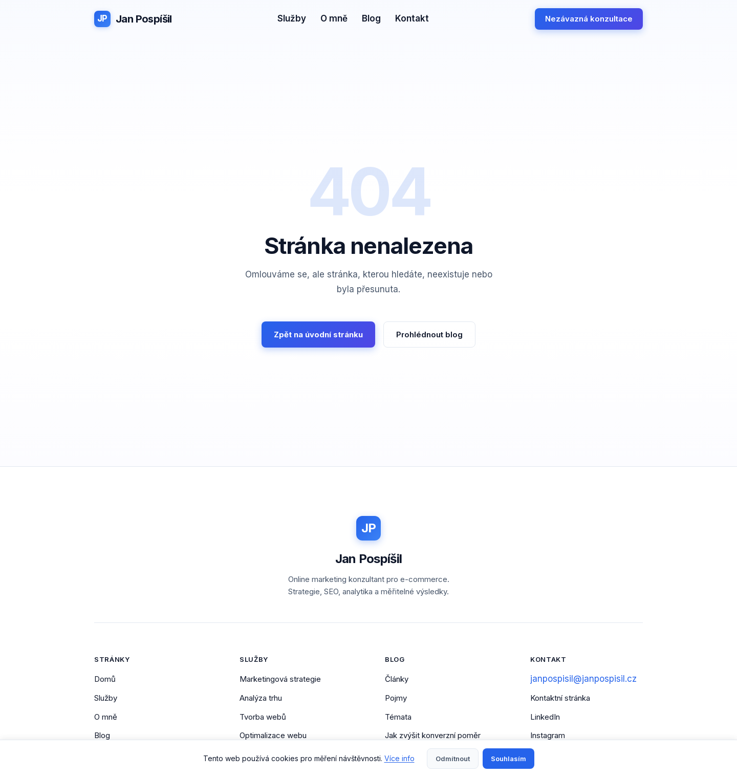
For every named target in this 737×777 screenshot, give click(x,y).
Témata (398, 717)
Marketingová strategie (280, 679)
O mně (334, 18)
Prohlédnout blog (429, 334)
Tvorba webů (263, 717)
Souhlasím (508, 758)
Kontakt (412, 18)
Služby (291, 18)
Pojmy (396, 698)
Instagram (547, 735)
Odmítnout (453, 758)
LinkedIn (545, 717)
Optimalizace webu (273, 735)
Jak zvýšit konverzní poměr (433, 735)
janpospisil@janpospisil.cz (583, 679)
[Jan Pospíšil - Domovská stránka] (133, 19)
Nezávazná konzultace (589, 19)
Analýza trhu (261, 698)
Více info (399, 758)
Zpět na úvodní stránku (318, 334)
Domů (105, 679)
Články (396, 679)
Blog (371, 18)
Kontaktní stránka (560, 698)
